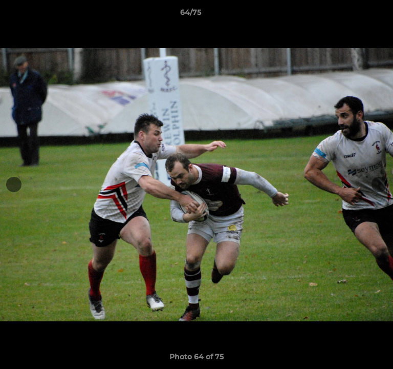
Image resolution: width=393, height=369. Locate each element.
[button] (356, 14)
